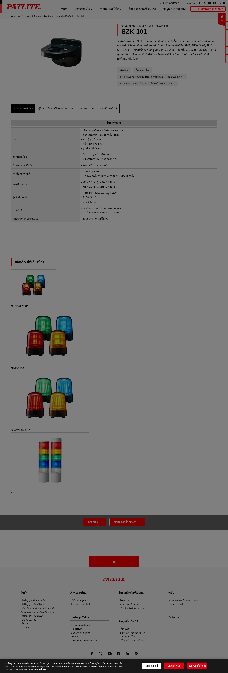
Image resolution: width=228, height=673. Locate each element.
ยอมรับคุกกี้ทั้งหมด (197, 665)
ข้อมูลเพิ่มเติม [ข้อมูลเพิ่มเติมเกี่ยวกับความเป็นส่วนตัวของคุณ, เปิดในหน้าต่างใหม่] (40, 670)
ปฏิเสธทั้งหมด (174, 665)
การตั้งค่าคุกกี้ (151, 665)
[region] (114, 666)
